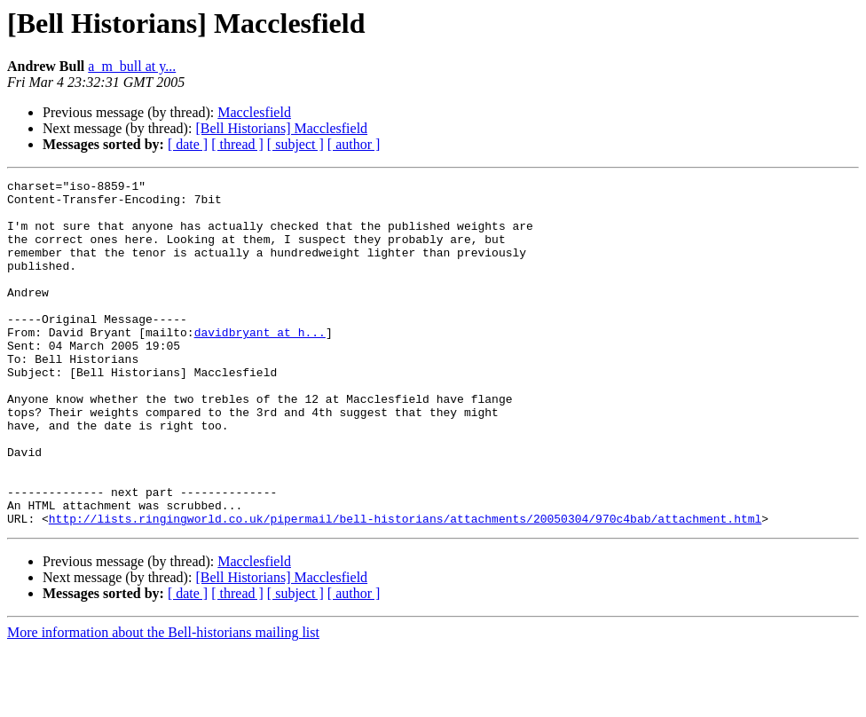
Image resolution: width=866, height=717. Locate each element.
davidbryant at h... (260, 364)
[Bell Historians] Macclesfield (281, 128)
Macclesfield (254, 112)
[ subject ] (295, 144)
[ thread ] (237, 144)
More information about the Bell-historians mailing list (163, 701)
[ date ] (188, 144)
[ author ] (354, 144)
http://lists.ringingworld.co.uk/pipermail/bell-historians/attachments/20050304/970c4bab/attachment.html (405, 587)
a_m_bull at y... (132, 66)
